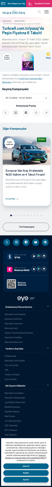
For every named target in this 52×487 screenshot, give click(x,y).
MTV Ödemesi (11, 430)
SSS (6, 370)
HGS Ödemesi (11, 435)
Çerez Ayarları (11, 379)
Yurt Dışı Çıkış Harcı (13, 421)
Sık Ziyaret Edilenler (15, 386)
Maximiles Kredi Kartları (15, 360)
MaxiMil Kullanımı (12, 411)
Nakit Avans (10, 416)
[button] (14, 12)
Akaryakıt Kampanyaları (15, 397)
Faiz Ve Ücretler (11, 365)
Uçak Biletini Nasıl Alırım (15, 402)
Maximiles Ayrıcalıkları (14, 393)
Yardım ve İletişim (12, 374)
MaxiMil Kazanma (12, 407)
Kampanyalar (10, 356)
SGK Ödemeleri (11, 425)
